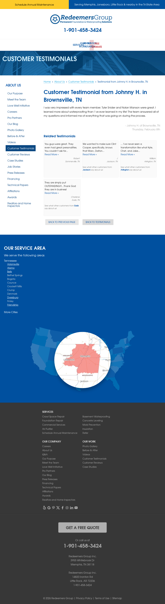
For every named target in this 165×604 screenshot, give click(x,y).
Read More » (52, 153)
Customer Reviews (18, 153)
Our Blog (12, 123)
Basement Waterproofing (96, 415)
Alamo (11, 267)
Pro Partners (14, 117)
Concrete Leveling (92, 419)
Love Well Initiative (18, 105)
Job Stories (13, 166)
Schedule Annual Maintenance (34, 4)
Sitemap (117, 597)
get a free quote (82, 527)
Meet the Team (16, 98)
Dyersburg (12, 296)
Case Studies (15, 160)
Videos (11, 141)
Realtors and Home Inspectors (19, 203)
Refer (85, 432)
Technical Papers (17, 184)
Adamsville (13, 263)
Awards (12, 196)
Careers (12, 111)
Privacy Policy (84, 597)
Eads (76, 205)
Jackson (86, 169)
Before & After (16, 135)
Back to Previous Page (62, 221)
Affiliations (13, 190)
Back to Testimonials (98, 221)
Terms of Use (102, 597)
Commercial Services (53, 423)
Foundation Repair (52, 419)
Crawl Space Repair (53, 415)
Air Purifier (47, 428)
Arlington (125, 169)
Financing (13, 178)
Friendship (12, 304)
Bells (9, 270)
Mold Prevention (91, 423)
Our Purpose (15, 92)
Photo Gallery (15, 129)
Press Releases (15, 172)
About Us (13, 84)
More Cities (11, 311)
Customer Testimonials (20, 147)
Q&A (45, 453)
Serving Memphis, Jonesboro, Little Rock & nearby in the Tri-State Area (116, 4)
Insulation (87, 428)
